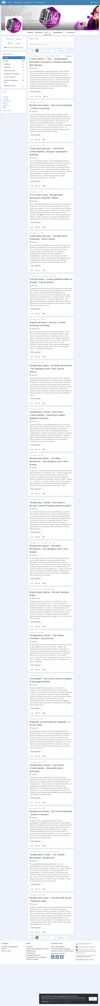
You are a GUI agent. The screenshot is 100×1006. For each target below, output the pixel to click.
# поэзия (5, 97)
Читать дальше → (36, 91)
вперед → (61, 50)
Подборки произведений (9, 946)
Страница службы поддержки (60, 949)
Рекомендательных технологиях (60, 1001)
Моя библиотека (39, 2)
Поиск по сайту (6, 951)
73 (44, 626)
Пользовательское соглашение (36, 957)
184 (46, 96)
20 (44, 583)
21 (44, 449)
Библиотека (39, 32)
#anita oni (6, 105)
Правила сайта (31, 951)
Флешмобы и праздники (14, 74)
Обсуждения (18, 2)
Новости (4, 949)
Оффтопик (14, 67)
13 (44, 670)
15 (44, 186)
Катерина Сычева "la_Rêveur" (41, 20)
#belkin (5, 107)
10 (44, 713)
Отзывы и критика (14, 77)
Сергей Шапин (69, 951)
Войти (96, 2)
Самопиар (14, 64)
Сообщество (28, 2)
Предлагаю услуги (14, 86)
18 (55, 50)
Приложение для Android (85, 947)
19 (44, 756)
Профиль (30, 32)
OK (93, 999)
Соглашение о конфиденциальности (33, 954)
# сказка (5, 99)
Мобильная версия (83, 944)
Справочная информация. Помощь (37, 949)
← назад (32, 50)
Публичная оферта (32, 959)
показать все (7, 110)
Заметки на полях (14, 71)
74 (44, 227)
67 (44, 357)
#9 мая (5, 103)
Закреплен (68, 56)
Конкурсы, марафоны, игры (14, 81)
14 (44, 889)
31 (44, 313)
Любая (14, 58)
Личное (14, 61)
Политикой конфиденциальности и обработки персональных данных (63, 1000)
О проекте (29, 946)
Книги (9, 2)
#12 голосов (6, 101)
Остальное (71, 32)
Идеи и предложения (58, 946)
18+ (77, 949)
